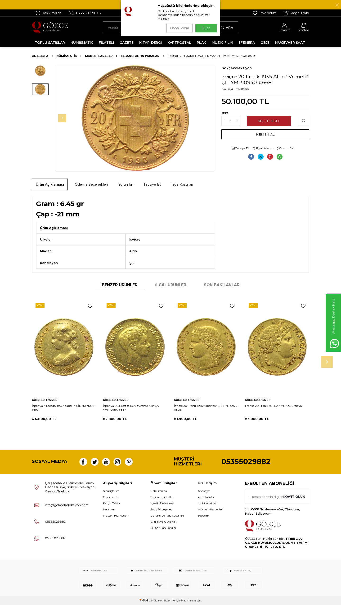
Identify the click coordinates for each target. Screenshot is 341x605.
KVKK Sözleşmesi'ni (267, 509)
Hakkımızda (49, 13)
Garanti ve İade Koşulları (167, 515)
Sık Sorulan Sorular (163, 528)
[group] (135, 118)
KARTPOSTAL (179, 42)
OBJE (264, 42)
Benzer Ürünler (119, 285)
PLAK (201, 42)
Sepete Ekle (269, 121)
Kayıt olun (294, 497)
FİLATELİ (106, 42)
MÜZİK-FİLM (222, 42)
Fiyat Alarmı (263, 148)
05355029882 (245, 461)
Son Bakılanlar (221, 285)
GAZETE (127, 42)
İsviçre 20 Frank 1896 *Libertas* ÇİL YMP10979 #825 (205, 407)
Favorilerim (265, 13)
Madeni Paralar (99, 56)
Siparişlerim (111, 491)
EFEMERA (246, 42)
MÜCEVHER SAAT (290, 42)
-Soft (144, 600)
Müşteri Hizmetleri (115, 515)
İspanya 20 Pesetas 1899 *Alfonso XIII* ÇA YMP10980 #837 (131, 407)
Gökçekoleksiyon (236, 68)
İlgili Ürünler (170, 285)
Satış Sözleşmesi (161, 509)
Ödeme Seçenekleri (91, 184)
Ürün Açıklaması (50, 184)
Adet (225, 113)
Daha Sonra (178, 28)
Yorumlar (125, 184)
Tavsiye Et (240, 148)
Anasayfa (40, 56)
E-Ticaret (156, 600)
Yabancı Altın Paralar (140, 56)
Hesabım (109, 509)
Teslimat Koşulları (162, 497)
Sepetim (203, 515)
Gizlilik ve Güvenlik (163, 521)
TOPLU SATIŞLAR (50, 42)
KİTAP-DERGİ (150, 42)
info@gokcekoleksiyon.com (67, 505)
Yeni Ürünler (206, 497)
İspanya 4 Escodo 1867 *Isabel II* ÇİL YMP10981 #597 (63, 407)
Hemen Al (265, 134)
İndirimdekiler (207, 503)
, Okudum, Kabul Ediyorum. (272, 511)
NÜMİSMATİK (82, 42)
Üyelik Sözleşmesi (162, 503)
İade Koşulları (182, 184)
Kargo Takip (296, 13)
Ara (227, 27)
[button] (65, 118)
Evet (206, 28)
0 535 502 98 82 (85, 13)
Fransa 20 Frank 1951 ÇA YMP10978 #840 (273, 406)
